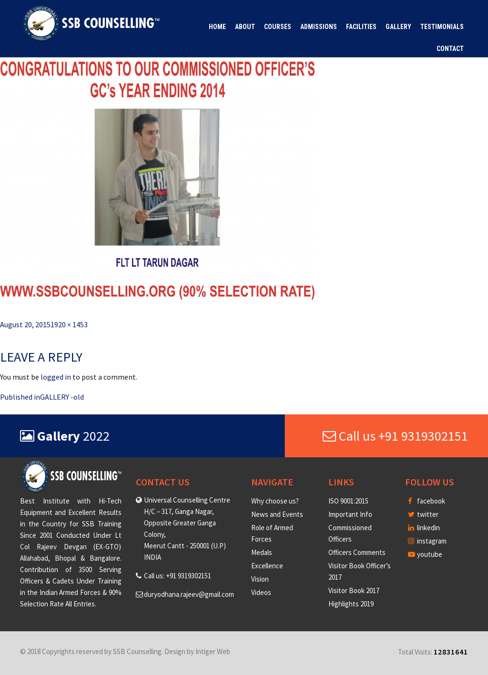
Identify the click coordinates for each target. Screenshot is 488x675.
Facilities (361, 26)
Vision (260, 579)
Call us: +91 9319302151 (177, 575)
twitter (423, 514)
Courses (277, 26)
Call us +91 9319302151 (395, 435)
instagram (427, 540)
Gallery (398, 26)
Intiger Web (212, 651)
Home (217, 26)
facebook (426, 500)
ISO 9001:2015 (348, 500)
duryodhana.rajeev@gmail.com (189, 594)
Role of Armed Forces (272, 533)
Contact (450, 48)
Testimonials (442, 26)
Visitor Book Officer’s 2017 (359, 571)
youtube (425, 554)
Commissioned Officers (350, 533)
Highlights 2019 (351, 603)
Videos (261, 592)
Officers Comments (357, 552)
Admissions (318, 26)
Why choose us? (275, 500)
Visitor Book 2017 (353, 590)
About (245, 26)
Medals (261, 552)
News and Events (277, 514)
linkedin (424, 527)
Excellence (267, 565)
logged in (56, 377)
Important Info (350, 514)
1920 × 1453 (69, 324)
